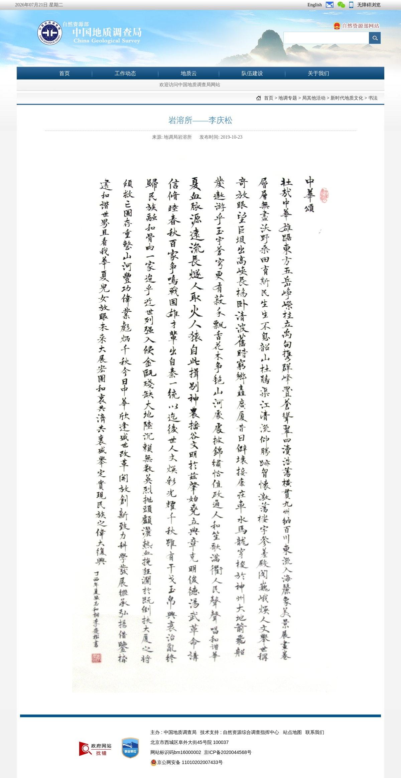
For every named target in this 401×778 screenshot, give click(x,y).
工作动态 (125, 73)
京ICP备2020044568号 (228, 752)
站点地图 (292, 732)
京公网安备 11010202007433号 (186, 762)
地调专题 (287, 98)
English (314, 4)
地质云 (189, 73)
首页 (64, 73)
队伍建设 (252, 73)
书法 (373, 98)
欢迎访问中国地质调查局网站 (189, 84)
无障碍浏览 (369, 4)
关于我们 (318, 73)
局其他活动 (313, 98)
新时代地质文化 (346, 98)
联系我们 (314, 732)
